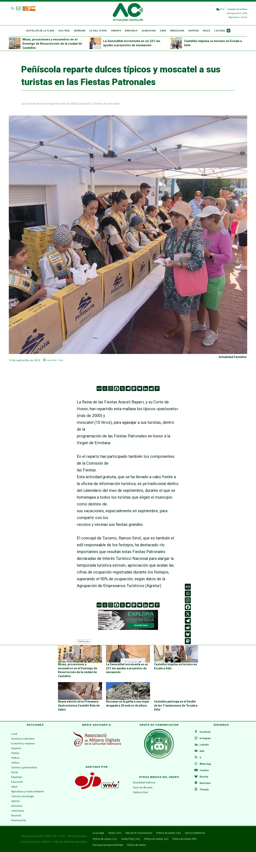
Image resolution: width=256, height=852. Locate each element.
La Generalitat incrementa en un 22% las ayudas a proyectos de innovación (127, 668)
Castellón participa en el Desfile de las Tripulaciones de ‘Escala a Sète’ (176, 705)
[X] (122, 388)
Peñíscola (83, 641)
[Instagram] (110, 388)
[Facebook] (116, 388)
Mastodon (205, 783)
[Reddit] (151, 388)
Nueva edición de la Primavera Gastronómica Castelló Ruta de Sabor (79, 705)
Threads (204, 789)
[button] (12, 8)
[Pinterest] (157, 388)
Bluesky (204, 776)
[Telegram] (128, 388)
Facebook (205, 732)
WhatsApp (205, 764)
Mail (202, 751)
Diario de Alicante (142, 787)
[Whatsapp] (104, 388)
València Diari (140, 792)
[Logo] (128, 12)
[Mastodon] (133, 388)
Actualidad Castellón (233, 357)
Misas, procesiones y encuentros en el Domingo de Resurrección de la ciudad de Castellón (52, 44)
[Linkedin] (145, 388)
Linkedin (204, 744)
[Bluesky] (139, 388)
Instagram (205, 738)
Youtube (204, 770)
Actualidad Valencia (144, 782)
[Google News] (99, 388)
